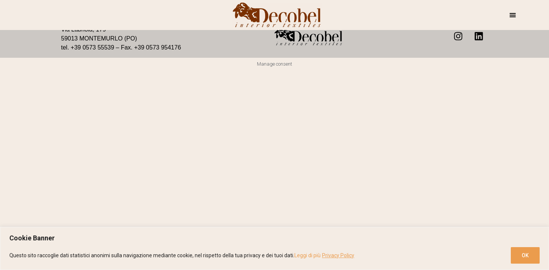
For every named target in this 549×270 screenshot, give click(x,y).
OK (525, 255)
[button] (513, 15)
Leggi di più (307, 255)
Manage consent (274, 64)
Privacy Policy (338, 255)
